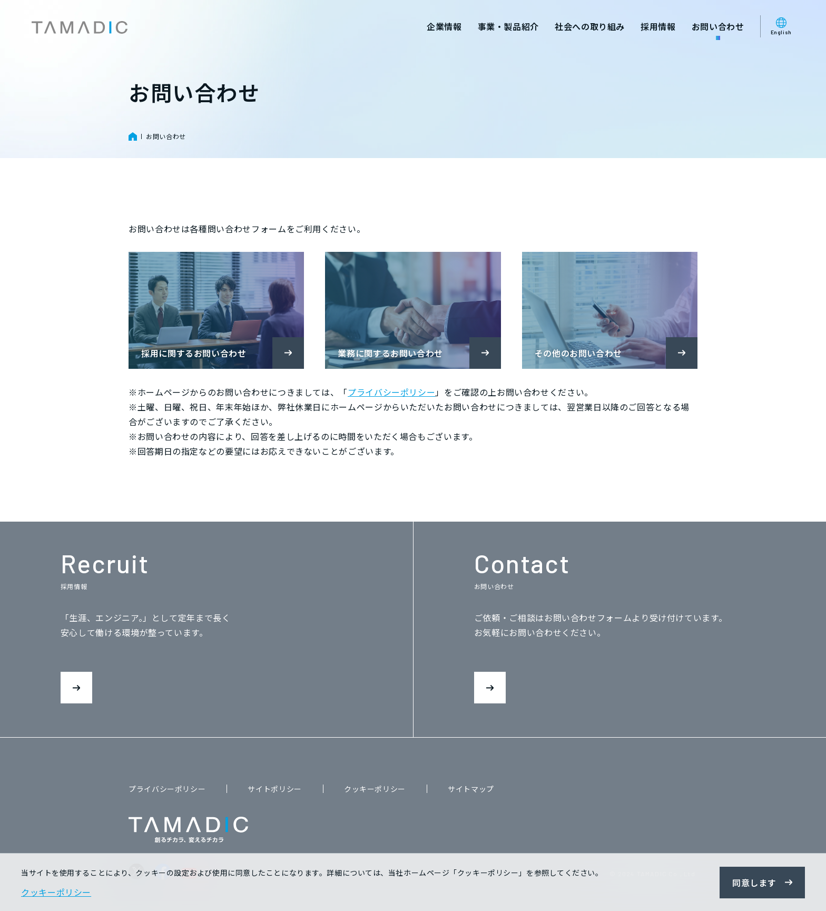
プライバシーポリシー (391, 392)
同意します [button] (754, 882)
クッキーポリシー (375, 788)
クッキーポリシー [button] (56, 892)
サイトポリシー (274, 788)
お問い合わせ (166, 136)
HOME (133, 136)
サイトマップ (471, 788)
